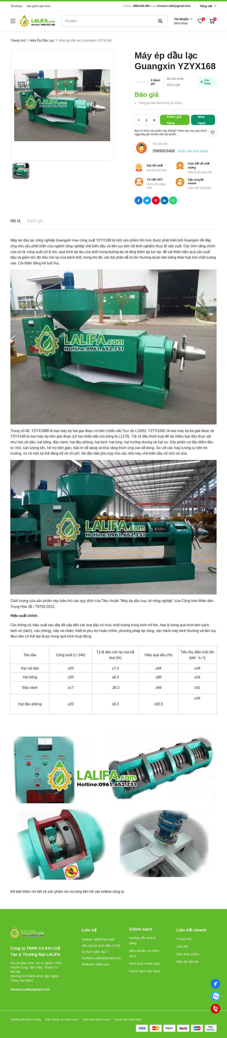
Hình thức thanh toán (144, 963)
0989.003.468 (141, 6)
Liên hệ (181, 946)
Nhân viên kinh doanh (193, 151)
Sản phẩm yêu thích (38, 6)
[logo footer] (36, 933)
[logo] (37, 21)
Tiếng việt (206, 6)
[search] (114, 21)
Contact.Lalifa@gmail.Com (173, 6)
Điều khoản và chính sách (144, 953)
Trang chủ (184, 939)
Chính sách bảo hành (144, 971)
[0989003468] (215, 996)
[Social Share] (139, 200)
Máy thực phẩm (188, 954)
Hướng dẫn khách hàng (142, 940)
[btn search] (160, 21)
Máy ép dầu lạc (187, 961)
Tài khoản (16, 6)
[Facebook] (215, 983)
